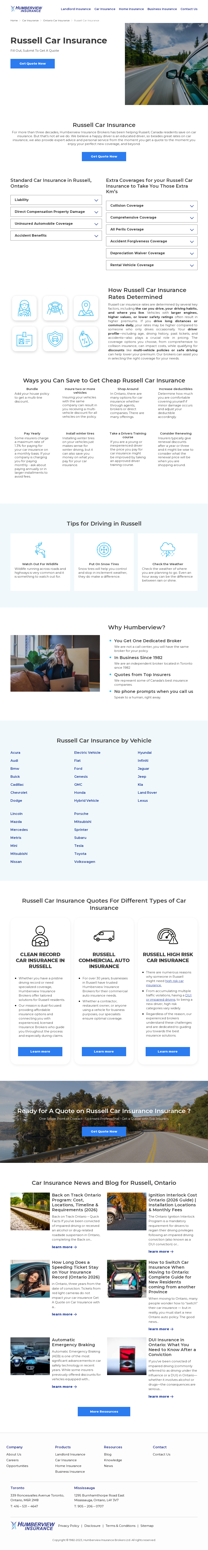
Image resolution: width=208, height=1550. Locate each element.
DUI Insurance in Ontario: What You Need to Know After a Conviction (172, 1347)
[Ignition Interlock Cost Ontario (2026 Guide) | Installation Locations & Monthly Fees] (126, 1211)
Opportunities (17, 1466)
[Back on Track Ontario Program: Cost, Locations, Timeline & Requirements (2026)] (30, 1211)
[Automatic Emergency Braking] (30, 1356)
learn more (62, 1247)
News (108, 1466)
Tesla (78, 846)
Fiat (77, 761)
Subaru (80, 838)
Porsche (81, 814)
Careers (12, 1460)
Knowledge (113, 1460)
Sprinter (81, 830)
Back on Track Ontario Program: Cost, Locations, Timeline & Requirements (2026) (76, 1202)
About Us (13, 1454)
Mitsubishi (18, 854)
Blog (107, 1454)
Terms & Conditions (120, 1526)
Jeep (142, 777)
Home (14, 20)
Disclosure (92, 1526)
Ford (78, 769)
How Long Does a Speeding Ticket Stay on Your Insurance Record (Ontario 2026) (76, 1270)
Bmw (14, 769)
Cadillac (17, 785)
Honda (80, 793)
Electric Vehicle (87, 753)
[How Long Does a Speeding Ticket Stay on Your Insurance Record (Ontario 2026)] (30, 1279)
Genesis (81, 777)
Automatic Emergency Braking (73, 1342)
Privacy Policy (68, 1526)
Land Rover (147, 793)
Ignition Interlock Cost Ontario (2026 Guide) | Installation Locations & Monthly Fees (173, 1202)
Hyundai (145, 753)
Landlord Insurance (76, 9)
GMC (78, 785)
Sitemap (147, 1526)
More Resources (104, 1411)
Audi (14, 761)
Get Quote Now (32, 63)
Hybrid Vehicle (86, 801)
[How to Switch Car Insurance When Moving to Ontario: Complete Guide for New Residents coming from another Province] (126, 1279)
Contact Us (189, 9)
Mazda (16, 822)
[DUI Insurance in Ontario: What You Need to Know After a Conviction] (126, 1356)
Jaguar (143, 769)
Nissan (16, 862)
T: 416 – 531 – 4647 (24, 1506)
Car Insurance (104, 9)
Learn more (40, 1051)
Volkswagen (84, 862)
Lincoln (16, 814)
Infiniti (143, 761)
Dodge (16, 801)
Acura (15, 753)
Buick (15, 777)
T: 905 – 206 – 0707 (89, 1506)
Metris (15, 838)
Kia (140, 785)
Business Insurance (162, 9)
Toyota (80, 854)
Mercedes (19, 830)
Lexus (143, 801)
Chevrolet (18, 793)
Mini (13, 846)
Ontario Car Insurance (56, 20)
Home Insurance (131, 9)
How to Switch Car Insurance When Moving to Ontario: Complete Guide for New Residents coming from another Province (172, 1277)
